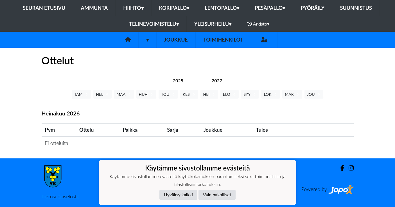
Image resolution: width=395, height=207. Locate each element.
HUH (146, 94)
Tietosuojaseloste (60, 196)
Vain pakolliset (217, 194)
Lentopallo (222, 8)
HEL (102, 94)
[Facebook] (340, 168)
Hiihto (133, 8)
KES (189, 94)
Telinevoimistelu (154, 24)
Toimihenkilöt (223, 40)
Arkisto (258, 24)
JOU (314, 94)
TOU (168, 94)
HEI (209, 94)
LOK (270, 94)
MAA (123, 94)
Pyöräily (312, 8)
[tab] (178, 80)
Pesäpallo (270, 8)
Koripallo (174, 8)
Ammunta (94, 8)
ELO (229, 94)
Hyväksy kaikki (178, 194)
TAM (81, 94)
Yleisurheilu (212, 24)
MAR (292, 94)
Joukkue (176, 40)
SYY (249, 94)
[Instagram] (349, 168)
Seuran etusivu (44, 8)
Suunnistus (356, 8)
